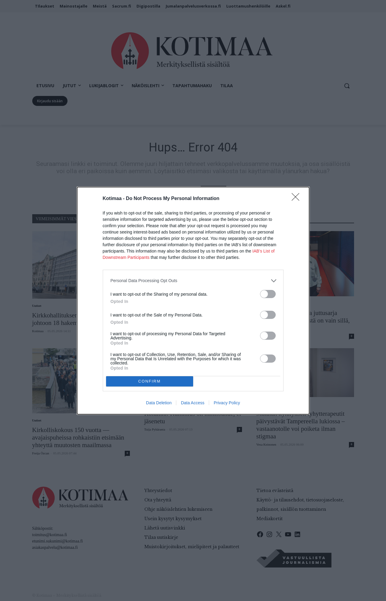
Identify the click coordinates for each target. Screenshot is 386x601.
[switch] (268, 294)
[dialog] (193, 300)
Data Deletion (159, 402)
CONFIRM (149, 381)
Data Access (192, 402)
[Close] (297, 199)
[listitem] (193, 281)
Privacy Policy (227, 402)
